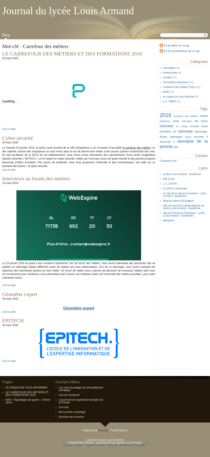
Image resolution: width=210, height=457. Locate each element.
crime (204, 116)
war (175, 147)
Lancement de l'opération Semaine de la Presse (81, 401)
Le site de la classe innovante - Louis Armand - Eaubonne (184, 195)
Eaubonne (165, 121)
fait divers (201, 121)
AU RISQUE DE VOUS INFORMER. (26, 387)
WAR (166, 91)
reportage (185, 131)
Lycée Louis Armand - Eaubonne (182, 174)
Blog (6, 35)
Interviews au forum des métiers (36, 178)
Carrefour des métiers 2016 (179, 87)
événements (170, 72)
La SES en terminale (175, 188)
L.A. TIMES (169, 101)
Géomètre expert (19, 294)
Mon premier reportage (72, 412)
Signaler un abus (95, 445)
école (176, 121)
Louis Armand (190, 126)
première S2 (168, 131)
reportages (169, 67)
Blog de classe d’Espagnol (178, 200)
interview (166, 126)
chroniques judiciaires (175, 82)
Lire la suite (9, 129)
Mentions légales (73, 445)
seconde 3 (201, 136)
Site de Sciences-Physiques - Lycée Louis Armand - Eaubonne (184, 214)
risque (188, 137)
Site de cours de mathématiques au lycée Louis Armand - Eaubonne (183, 207)
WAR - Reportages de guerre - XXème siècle (27, 401)
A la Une (63, 407)
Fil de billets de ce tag (176, 45)
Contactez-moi (168, 160)
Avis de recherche (69, 395)
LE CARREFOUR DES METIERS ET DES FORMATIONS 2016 (72, 54)
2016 (165, 115)
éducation (187, 121)
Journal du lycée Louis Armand (68, 10)
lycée (205, 126)
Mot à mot (169, 178)
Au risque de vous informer (178, 96)
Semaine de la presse (71, 416)
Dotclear (103, 430)
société (167, 77)
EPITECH (13, 320)
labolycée (168, 220)
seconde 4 (167, 141)
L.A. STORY (170, 183)
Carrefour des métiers (185, 116)
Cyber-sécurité (17, 138)
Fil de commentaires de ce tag (181, 51)
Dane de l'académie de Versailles (127, 445)
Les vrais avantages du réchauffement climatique (81, 389)
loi (177, 126)
